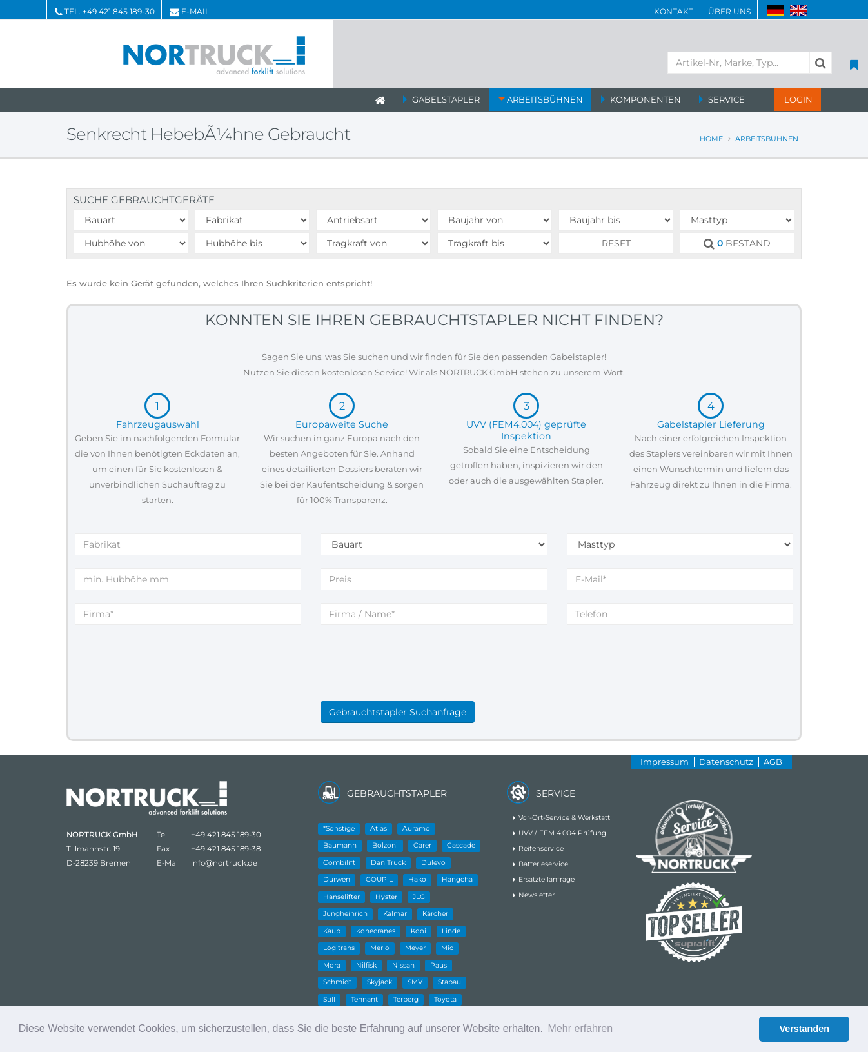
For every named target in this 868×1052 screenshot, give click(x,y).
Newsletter (536, 895)
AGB (773, 762)
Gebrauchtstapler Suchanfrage (397, 712)
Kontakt (673, 11)
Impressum (664, 762)
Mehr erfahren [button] (580, 1028)
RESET (616, 243)
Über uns (729, 11)
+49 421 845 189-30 (119, 11)
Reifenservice (541, 848)
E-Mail (195, 11)
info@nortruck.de (224, 863)
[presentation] (419, 676)
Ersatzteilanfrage (546, 879)
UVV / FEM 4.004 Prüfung (562, 833)
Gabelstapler (446, 99)
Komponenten (645, 99)
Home (711, 138)
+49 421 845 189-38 (226, 848)
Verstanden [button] (804, 1029)
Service (726, 99)
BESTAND (737, 243)
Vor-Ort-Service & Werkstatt (564, 817)
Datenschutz (726, 762)
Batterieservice (543, 864)
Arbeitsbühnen (545, 99)
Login (797, 99)
